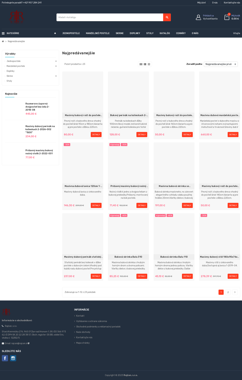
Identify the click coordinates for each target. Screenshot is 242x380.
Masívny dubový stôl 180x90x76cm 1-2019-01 (219, 257)
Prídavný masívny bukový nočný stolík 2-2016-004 (128, 186)
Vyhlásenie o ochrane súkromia (91, 321)
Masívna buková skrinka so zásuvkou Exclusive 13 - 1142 (174, 186)
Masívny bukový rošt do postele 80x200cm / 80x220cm (174, 115)
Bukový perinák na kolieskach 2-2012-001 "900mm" (128, 115)
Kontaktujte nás (232, 2)
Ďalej (234, 292)
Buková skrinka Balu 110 (174, 257)
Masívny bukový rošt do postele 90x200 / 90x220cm (82, 115)
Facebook (5, 358)
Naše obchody (83, 332)
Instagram (13, 358)
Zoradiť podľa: (194, 64)
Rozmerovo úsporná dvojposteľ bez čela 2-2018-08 (37, 106)
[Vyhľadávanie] (113, 17)
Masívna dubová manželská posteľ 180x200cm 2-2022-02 (219, 115)
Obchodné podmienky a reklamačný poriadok (98, 326)
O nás (215, 2)
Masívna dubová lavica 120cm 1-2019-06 (83, 186)
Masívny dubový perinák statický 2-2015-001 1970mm (82, 257)
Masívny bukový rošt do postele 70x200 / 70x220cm (219, 186)
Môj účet (201, 2)
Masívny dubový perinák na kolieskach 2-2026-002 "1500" (40, 129)
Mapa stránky (83, 343)
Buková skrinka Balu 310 (128, 257)
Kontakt (80, 316)
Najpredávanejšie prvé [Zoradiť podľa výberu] (219, 64)
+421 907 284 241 (32, 2)
